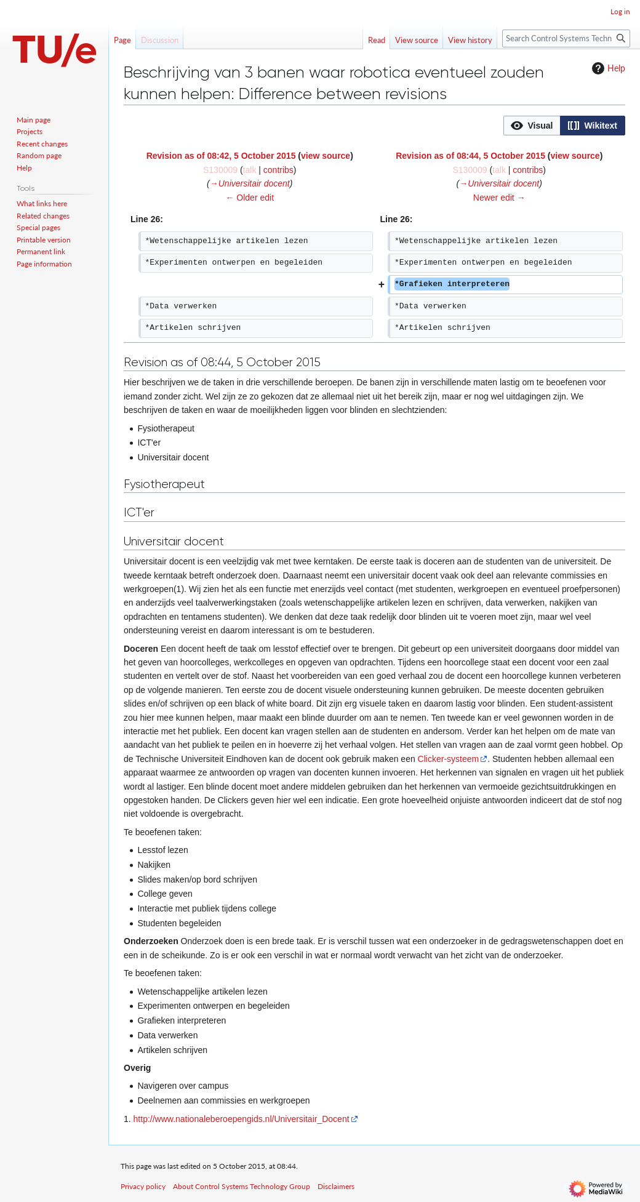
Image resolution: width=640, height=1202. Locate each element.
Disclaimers (336, 1186)
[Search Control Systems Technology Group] (566, 38)
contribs (278, 170)
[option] (531, 125)
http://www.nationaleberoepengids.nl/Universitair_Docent (242, 1119)
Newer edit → (499, 197)
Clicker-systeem (448, 759)
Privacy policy (143, 1186)
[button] (532, 125)
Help (607, 68)
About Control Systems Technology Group (241, 1186)
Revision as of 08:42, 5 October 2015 (221, 156)
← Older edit (249, 197)
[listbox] (564, 125)
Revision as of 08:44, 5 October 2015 (470, 156)
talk (250, 170)
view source (325, 156)
